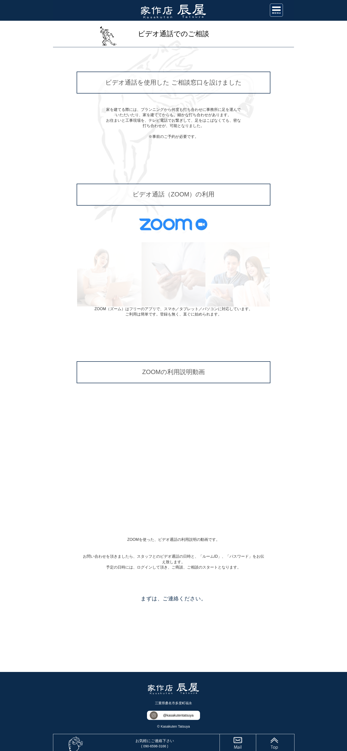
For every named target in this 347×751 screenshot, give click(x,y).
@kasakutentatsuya (178, 715)
